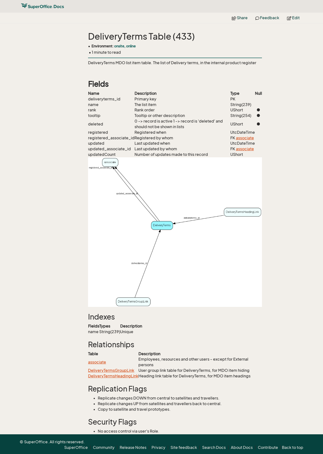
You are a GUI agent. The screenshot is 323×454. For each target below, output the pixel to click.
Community (104, 447)
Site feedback (183, 447)
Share (240, 17)
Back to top (292, 447)
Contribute (268, 447)
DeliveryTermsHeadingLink (113, 376)
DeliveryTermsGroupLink (111, 370)
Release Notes (133, 447)
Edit (293, 17)
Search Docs (214, 447)
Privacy (158, 447)
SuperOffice (76, 447)
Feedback (267, 17)
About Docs (242, 447)
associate (245, 137)
